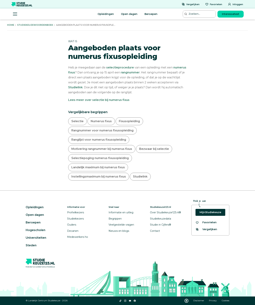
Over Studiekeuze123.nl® (165, 212)
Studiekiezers (75, 218)
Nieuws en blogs (119, 230)
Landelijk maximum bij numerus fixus (98, 167)
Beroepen (150, 14)
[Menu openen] (15, 14)
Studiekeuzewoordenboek (35, 25)
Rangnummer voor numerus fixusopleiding (102, 130)
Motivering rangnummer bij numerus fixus (101, 149)
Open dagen (129, 14)
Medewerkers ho (77, 237)
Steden (31, 245)
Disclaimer (199, 300)
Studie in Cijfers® (160, 224)
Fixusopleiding (129, 121)
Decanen (72, 230)
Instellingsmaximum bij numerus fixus (98, 176)
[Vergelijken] (190, 4)
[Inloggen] (235, 4)
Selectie (77, 121)
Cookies (225, 300)
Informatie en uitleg (121, 212)
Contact (155, 230)
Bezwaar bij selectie (154, 149)
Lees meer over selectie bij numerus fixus (98, 100)
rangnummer (130, 72)
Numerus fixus (101, 121)
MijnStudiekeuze (210, 212)
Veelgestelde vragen (121, 224)
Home (10, 25)
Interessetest (230, 14)
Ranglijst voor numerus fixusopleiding (98, 139)
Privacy (213, 300)
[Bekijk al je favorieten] (206, 222)
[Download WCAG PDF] (186, 301)
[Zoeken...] (200, 13)
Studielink (75, 87)
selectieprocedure (120, 67)
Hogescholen (35, 230)
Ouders (71, 224)
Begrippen (115, 218)
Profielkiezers (75, 212)
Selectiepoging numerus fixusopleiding (100, 158)
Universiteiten (36, 237)
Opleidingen (106, 14)
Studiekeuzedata (160, 218)
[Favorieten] (214, 4)
